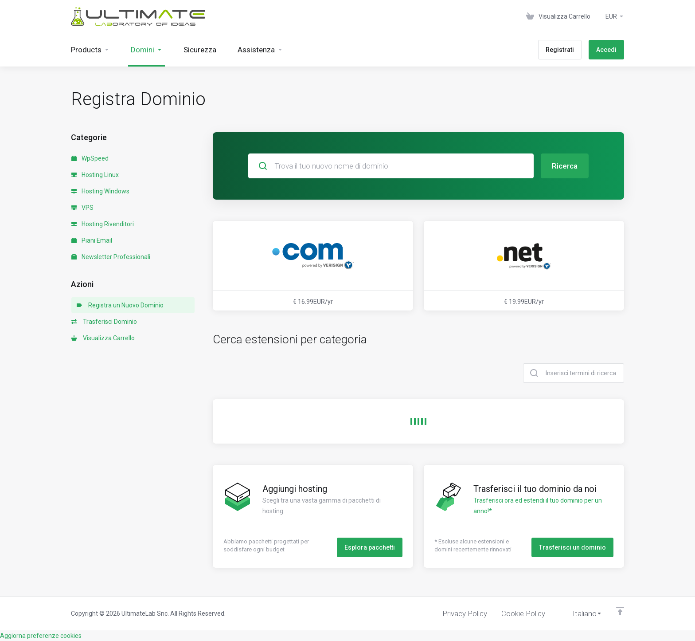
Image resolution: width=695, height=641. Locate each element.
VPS (82, 207)
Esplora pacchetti (369, 547)
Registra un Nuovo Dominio (120, 305)
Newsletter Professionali (110, 256)
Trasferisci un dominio (572, 547)
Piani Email (91, 240)
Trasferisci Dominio (104, 321)
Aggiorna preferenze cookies (41, 635)
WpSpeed (90, 158)
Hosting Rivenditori (102, 224)
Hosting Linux (95, 174)
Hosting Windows (100, 191)
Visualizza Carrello (103, 338)
